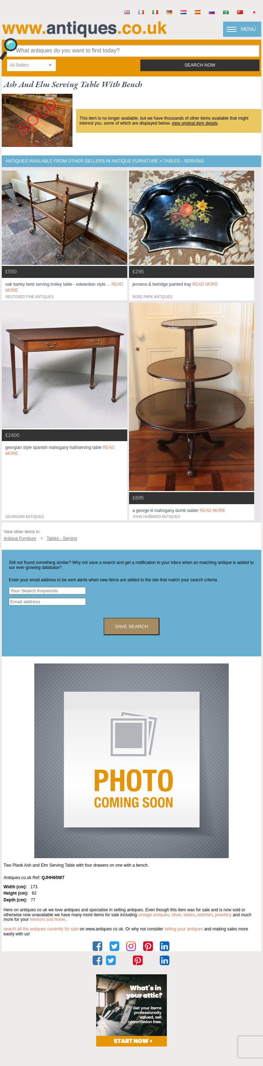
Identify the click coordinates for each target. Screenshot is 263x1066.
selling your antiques (183, 929)
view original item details (195, 123)
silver (176, 914)
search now (200, 65)
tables (189, 914)
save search (131, 626)
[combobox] (31, 65)
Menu (248, 29)
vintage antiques (153, 914)
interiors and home (47, 919)
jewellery (223, 914)
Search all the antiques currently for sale (41, 929)
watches (205, 914)
